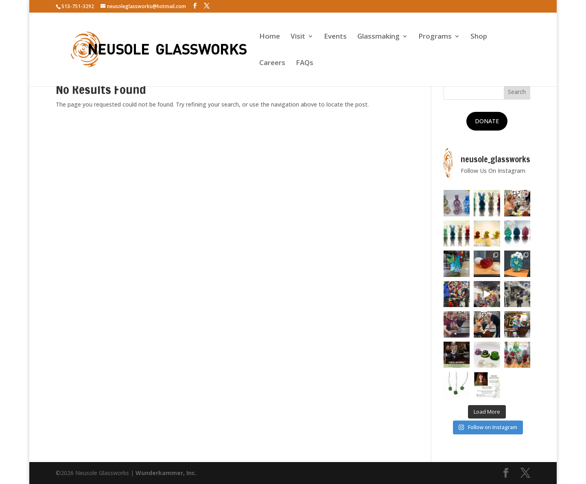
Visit (298, 37)
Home (269, 37)
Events (335, 37)
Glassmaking (378, 37)
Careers (272, 63)
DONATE (487, 121)
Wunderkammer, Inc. (166, 473)
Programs (435, 37)
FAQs (304, 63)
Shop (478, 37)
